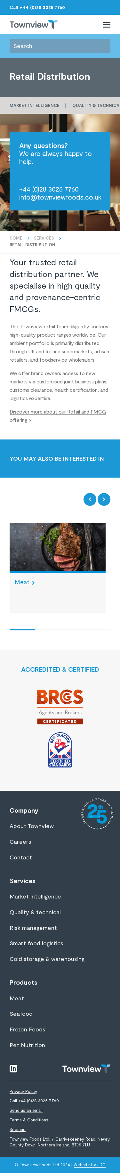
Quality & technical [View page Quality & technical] (35, 911)
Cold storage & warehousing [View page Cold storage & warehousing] (47, 958)
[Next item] (104, 499)
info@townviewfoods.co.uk (60, 197)
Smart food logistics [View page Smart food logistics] (36, 943)
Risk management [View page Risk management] (33, 927)
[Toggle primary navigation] (106, 24)
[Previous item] (90, 499)
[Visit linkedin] (13, 1067)
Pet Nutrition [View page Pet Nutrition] (27, 1044)
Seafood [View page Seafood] (21, 1013)
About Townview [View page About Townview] (32, 825)
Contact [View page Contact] (21, 857)
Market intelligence (35, 105)
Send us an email (26, 1110)
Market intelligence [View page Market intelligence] (35, 896)
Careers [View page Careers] (20, 841)
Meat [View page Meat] (17, 998)
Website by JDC (90, 1164)
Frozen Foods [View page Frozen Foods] (27, 1029)
